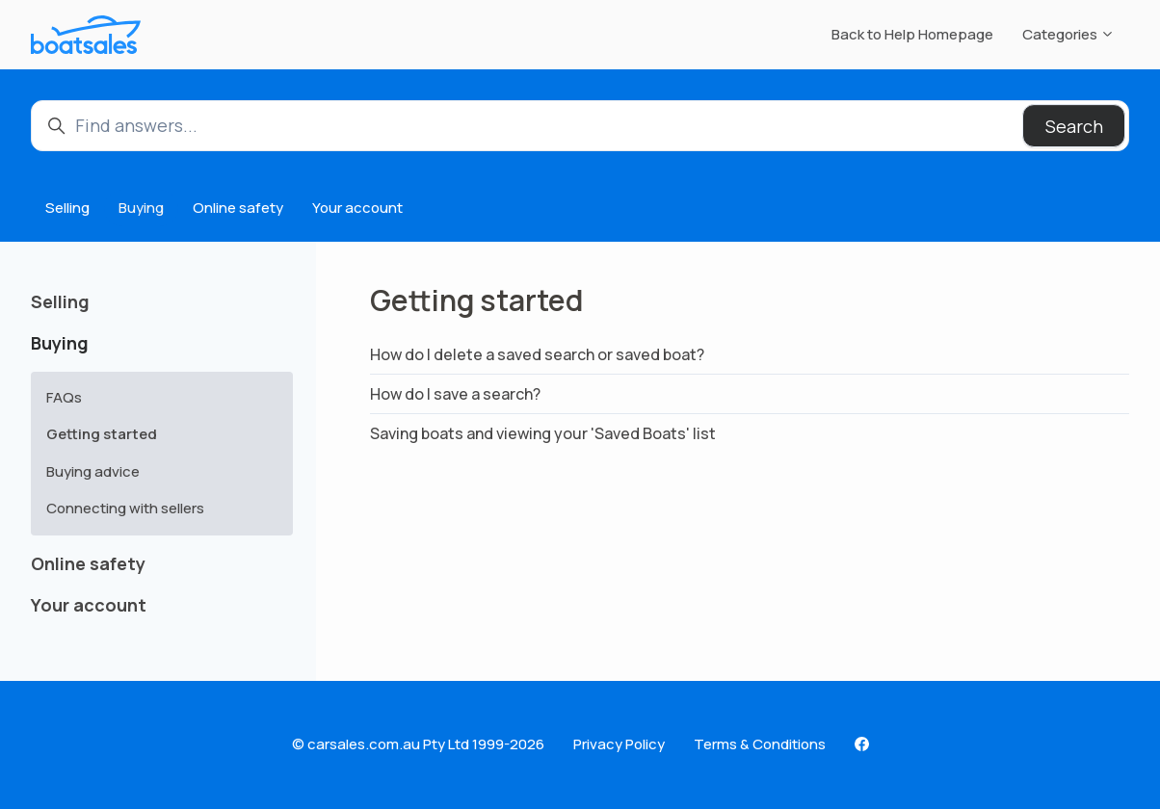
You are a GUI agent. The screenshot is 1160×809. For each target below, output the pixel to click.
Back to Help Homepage (912, 34)
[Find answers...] (580, 125)
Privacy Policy (619, 744)
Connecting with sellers (125, 508)
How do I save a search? (455, 393)
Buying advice (93, 471)
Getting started (101, 434)
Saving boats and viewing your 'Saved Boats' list (543, 433)
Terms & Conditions (760, 744)
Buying (141, 207)
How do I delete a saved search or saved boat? (537, 354)
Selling (67, 207)
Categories (1068, 34)
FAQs (64, 397)
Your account (357, 207)
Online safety (238, 207)
